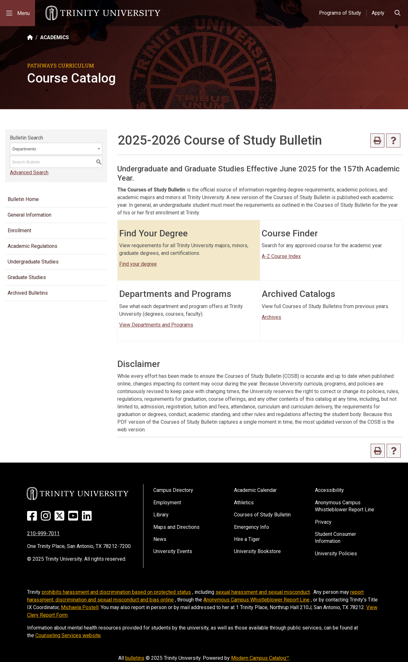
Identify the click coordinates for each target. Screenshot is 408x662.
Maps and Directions (176, 527)
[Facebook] (33, 518)
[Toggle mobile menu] (17, 13)
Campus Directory (173, 490)
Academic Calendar (255, 490)
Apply (378, 13)
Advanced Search (29, 172)
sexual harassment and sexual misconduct (262, 592)
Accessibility (329, 490)
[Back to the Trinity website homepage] (30, 37)
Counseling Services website (68, 635)
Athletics (244, 503)
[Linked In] (88, 518)
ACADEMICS (54, 37)
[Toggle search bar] (397, 13)
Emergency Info (251, 527)
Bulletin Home (23, 199)
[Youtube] (74, 518)
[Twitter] (61, 518)
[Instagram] (47, 518)
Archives (271, 317)
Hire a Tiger (247, 539)
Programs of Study (340, 13)
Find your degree (138, 264)
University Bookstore (257, 551)
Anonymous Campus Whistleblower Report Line (344, 506)
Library (161, 515)
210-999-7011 (43, 533)
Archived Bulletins (28, 293)
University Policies (336, 553)
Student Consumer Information (335, 537)
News (159, 539)
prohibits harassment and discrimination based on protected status (116, 592)
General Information (29, 215)
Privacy (323, 522)
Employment (167, 503)
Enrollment (19, 230)
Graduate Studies (27, 277)
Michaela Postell (79, 607)
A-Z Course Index (281, 256)
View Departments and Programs (156, 325)
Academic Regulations (32, 246)
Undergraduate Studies (33, 262)
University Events (172, 551)
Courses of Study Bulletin (262, 515)
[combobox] (56, 149)
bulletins (134, 658)
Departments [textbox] (24, 149)
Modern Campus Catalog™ (260, 658)
